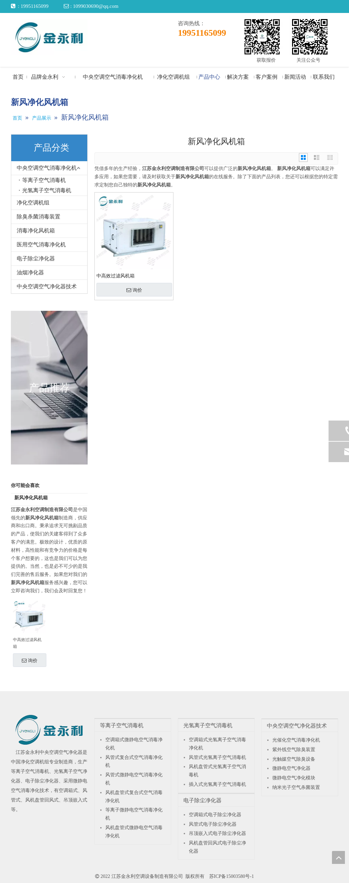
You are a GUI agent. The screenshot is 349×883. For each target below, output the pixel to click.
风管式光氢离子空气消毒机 (217, 757)
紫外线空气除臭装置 (293, 749)
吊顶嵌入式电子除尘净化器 (217, 833)
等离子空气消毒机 (44, 180)
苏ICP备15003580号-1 (231, 876)
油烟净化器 (30, 272)
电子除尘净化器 (36, 258)
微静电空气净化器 (291, 768)
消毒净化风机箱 (36, 230)
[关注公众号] (309, 36)
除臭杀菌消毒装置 (38, 216)
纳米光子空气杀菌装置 (296, 787)
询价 (29, 660)
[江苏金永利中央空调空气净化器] (49, 730)
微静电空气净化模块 (293, 777)
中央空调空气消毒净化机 (47, 168)
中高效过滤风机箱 (27, 643)
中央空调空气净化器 (61, 752)
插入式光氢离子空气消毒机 (217, 784)
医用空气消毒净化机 (41, 244)
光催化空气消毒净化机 (296, 740)
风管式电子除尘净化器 (213, 824)
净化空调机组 (33, 202)
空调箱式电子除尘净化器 (215, 814)
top (338, 857)
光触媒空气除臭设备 (293, 759)
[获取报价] (262, 36)
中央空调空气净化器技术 (47, 286)
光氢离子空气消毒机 (46, 190)
